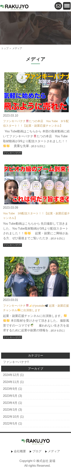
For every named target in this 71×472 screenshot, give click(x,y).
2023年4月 (10, 402)
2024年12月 (11, 374)
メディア (54, 451)
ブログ (36, 451)
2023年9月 (10, 388)
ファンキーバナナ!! (12, 153)
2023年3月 (10, 409)
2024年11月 (11, 382)
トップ (5, 48)
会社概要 (20, 451)
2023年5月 (10, 395)
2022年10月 (11, 416)
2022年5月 (10, 423)
